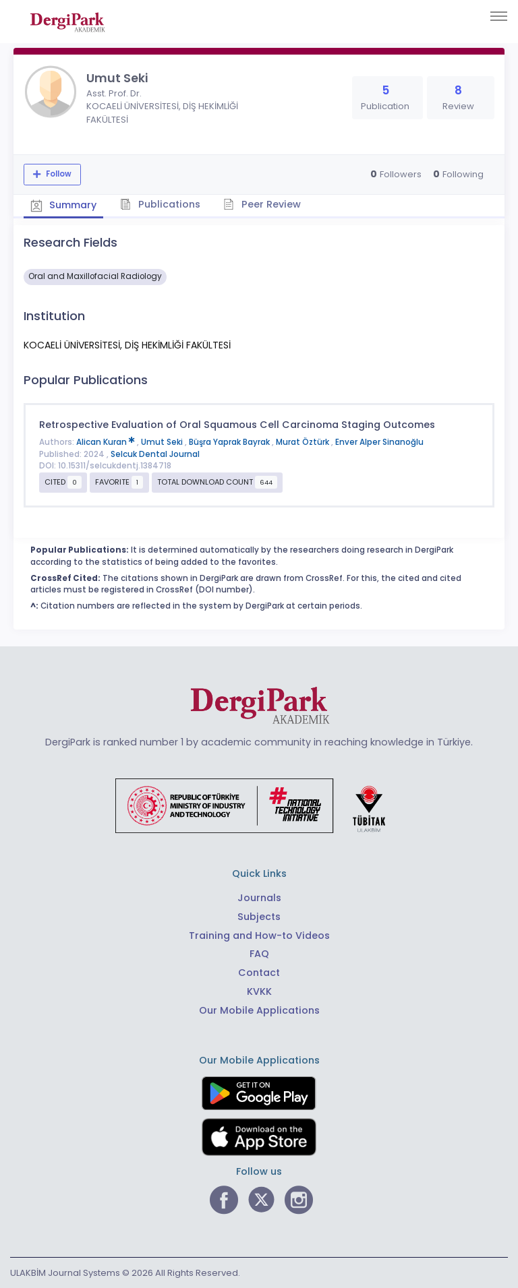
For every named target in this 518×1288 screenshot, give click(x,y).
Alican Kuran (106, 442)
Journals (259, 897)
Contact (259, 972)
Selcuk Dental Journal (155, 454)
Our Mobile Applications (259, 1010)
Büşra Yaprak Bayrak (230, 442)
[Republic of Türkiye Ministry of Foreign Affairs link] (259, 805)
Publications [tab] (161, 204)
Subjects (259, 916)
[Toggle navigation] (499, 16)
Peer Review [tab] (262, 204)
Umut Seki (163, 442)
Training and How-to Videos (259, 935)
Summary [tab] (63, 205)
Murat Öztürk (303, 442)
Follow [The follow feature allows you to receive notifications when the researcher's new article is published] (57, 173)
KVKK (259, 991)
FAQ (259, 953)
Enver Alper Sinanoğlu (379, 442)
